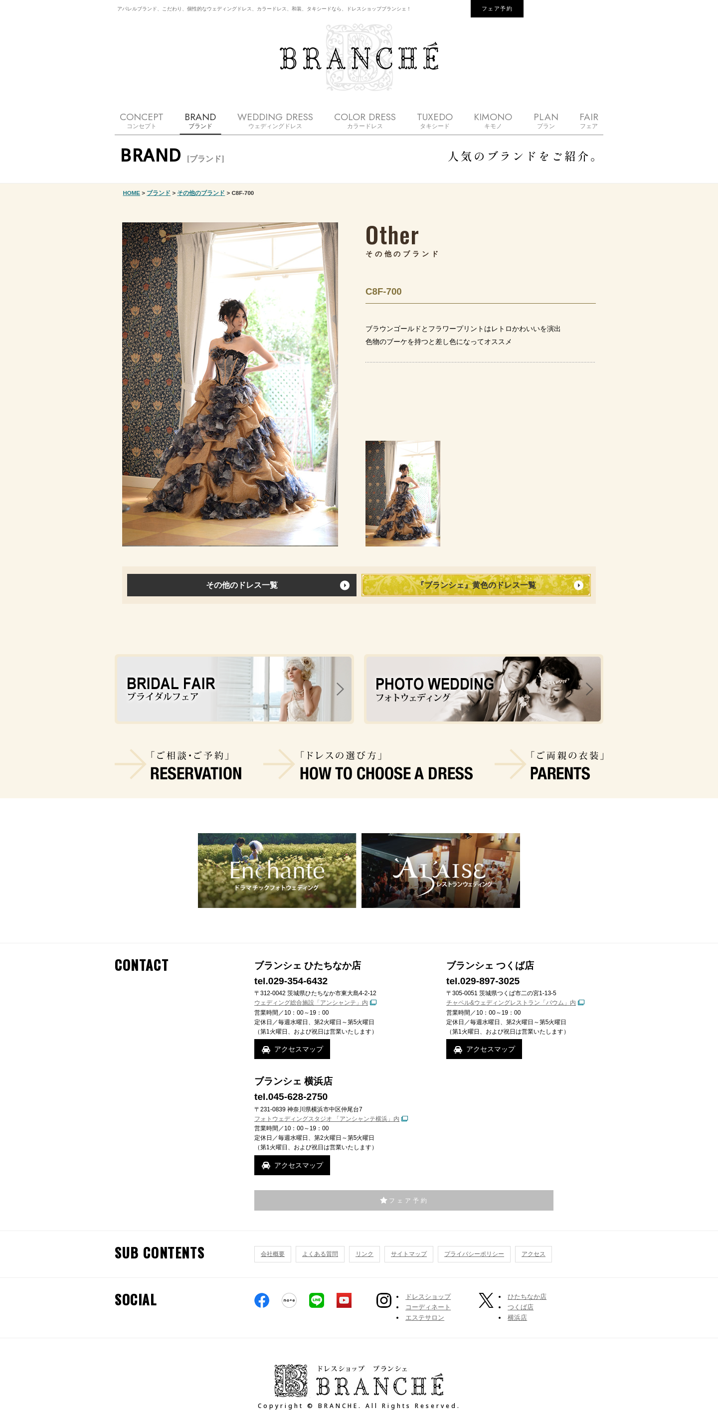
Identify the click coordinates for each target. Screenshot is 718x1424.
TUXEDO (435, 120)
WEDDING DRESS (275, 120)
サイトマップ (409, 1253)
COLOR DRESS (365, 120)
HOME (132, 193)
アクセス (533, 1253)
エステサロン (424, 1317)
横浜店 (517, 1317)
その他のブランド (201, 193)
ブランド (159, 193)
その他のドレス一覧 (242, 585)
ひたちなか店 (527, 1296)
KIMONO (493, 120)
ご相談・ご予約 (178, 764)
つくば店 (521, 1307)
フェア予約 (497, 8)
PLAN (546, 120)
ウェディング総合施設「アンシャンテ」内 (311, 1002)
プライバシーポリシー (474, 1253)
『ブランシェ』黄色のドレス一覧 (476, 585)
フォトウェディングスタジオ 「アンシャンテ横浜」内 (326, 1118)
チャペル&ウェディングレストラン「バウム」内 (511, 1002)
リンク (364, 1253)
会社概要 (273, 1253)
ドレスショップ (428, 1296)
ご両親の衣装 (549, 764)
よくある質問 (320, 1253)
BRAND (200, 120)
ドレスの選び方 (368, 764)
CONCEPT (142, 120)
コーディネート (428, 1307)
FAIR (588, 120)
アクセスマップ (298, 1049)
